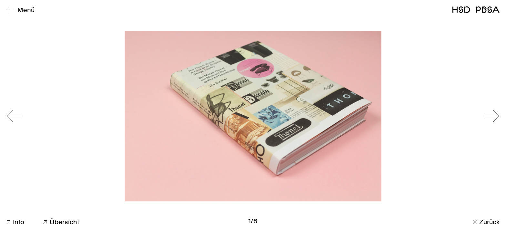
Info (15, 222)
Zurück (486, 222)
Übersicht (61, 222)
